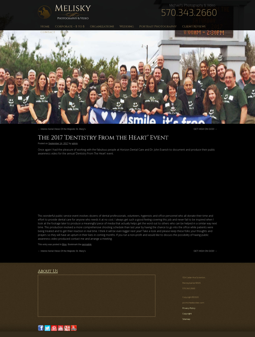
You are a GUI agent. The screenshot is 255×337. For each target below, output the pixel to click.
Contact (48, 32)
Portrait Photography (158, 26)
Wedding (126, 26)
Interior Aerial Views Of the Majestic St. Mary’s (62, 129)
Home (45, 26)
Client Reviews (193, 26)
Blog (64, 32)
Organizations (102, 26)
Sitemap (186, 319)
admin (75, 143)
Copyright (187, 313)
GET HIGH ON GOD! (205, 129)
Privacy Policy (188, 308)
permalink (86, 244)
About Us (48, 271)
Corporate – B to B (70, 26)
